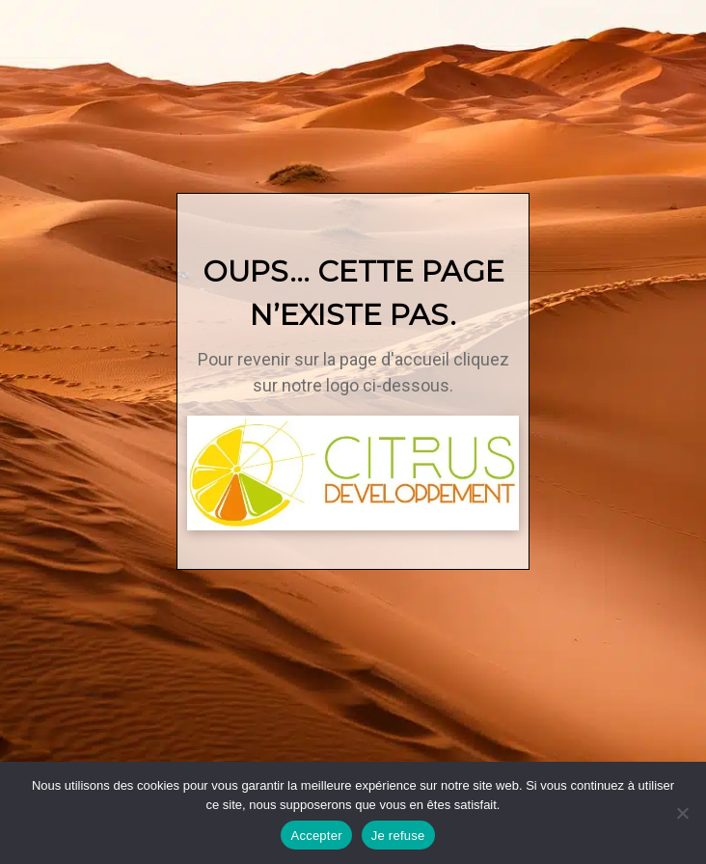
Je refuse (398, 835)
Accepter (315, 835)
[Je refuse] (682, 813)
